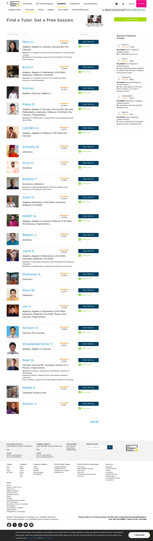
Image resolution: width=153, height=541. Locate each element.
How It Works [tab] (63, 10)
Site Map (142, 519)
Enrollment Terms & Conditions (17, 504)
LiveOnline (109, 472)
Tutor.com (80, 470)
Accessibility (11, 506)
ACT (8, 468)
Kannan (28, 88)
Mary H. (28, 42)
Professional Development (86, 474)
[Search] (123, 4)
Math (35, 467)
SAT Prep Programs (44, 4)
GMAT (22, 468)
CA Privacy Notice (99, 517)
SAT (8, 467)
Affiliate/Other (71, 450)
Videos (108, 470)
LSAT (21, 470)
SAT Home (27, 4)
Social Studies (38, 472)
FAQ (8, 450)
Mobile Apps (110, 476)
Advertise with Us (13, 494)
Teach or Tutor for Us (14, 487)
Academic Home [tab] (14, 10)
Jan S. (26, 306)
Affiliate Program (13, 491)
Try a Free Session (130, 19)
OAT (21, 476)
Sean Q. (28, 360)
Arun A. (28, 163)
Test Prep (80, 472)
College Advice (59, 468)
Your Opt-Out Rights (117, 519)
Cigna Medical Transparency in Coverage (16, 510)
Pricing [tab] (40, 10)
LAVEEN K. (30, 128)
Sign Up (141, 4)
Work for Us (11, 489)
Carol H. (28, 197)
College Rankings (60, 467)
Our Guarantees (12, 502)
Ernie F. (28, 67)
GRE (21, 467)
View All (94, 422)
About (9, 485)
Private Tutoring (111, 474)
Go (110, 447)
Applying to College (61, 470)
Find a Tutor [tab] (29, 10)
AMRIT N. (29, 216)
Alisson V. (29, 403)
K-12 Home (81, 467)
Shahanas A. (31, 274)
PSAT (8, 470)
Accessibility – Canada (14, 508)
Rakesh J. (29, 235)
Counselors (110, 480)
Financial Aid (58, 472)
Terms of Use (46, 538)
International (70, 446)
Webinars (109, 467)
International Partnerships (16, 500)
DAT (21, 474)
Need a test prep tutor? (124, 10)
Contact (9, 498)
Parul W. (28, 290)
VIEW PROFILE (88, 42)
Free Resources (90, 4)
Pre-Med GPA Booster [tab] (80, 10)
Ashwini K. (30, 328)
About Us (80, 476)
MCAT (22, 472)
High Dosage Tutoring (85, 468)
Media (9, 496)
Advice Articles (111, 468)
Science (36, 468)
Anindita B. (30, 147)
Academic (61, 4)
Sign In (131, 4)
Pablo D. (28, 104)
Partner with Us (12, 493)
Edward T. (29, 179)
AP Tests (10, 472)
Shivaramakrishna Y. (37, 344)
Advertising (70, 448)
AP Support (38, 474)
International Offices (113, 478)
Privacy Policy (32, 538)
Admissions (75, 4)
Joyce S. (28, 251)
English (36, 470)
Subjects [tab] (50, 10)
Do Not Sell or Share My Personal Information (126, 517)
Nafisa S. (29, 387)
